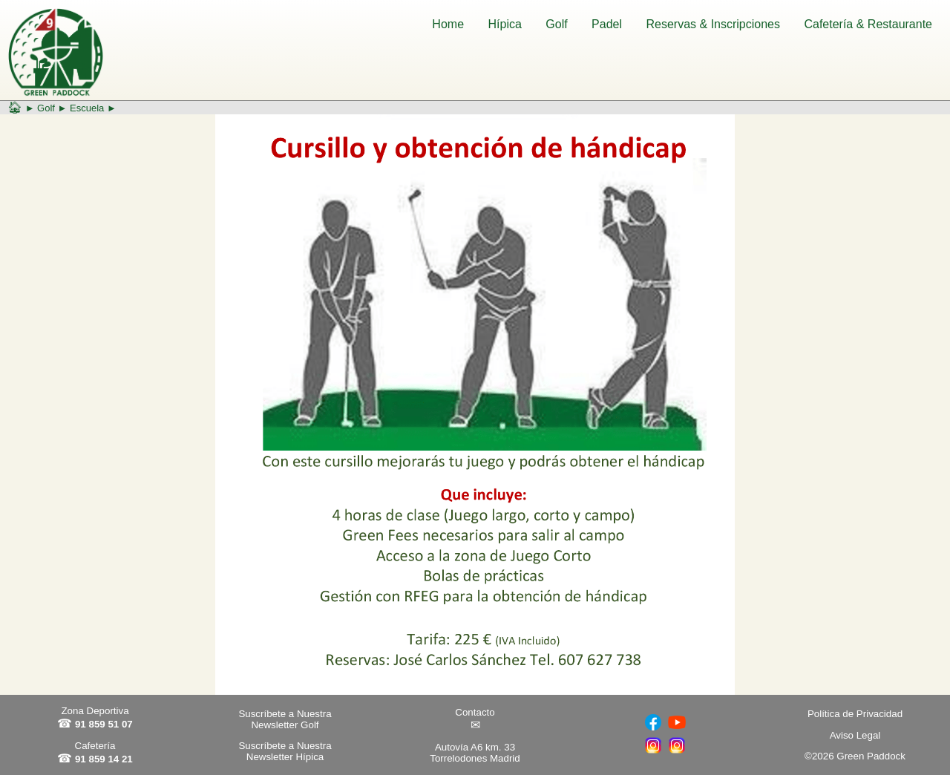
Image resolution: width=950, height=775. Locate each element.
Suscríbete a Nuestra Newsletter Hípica (284, 751)
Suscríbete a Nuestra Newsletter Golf (284, 719)
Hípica (505, 24)
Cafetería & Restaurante (868, 24)
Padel (607, 24)
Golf (556, 24)
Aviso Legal (855, 735)
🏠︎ (14, 107)
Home (448, 24)
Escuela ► (93, 108)
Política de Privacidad (855, 713)
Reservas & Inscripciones (713, 24)
